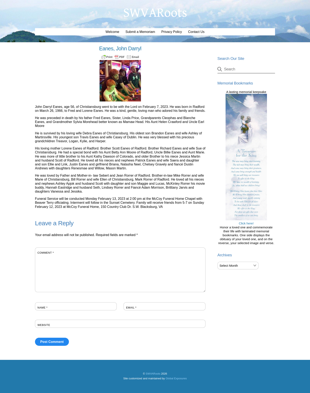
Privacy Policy (171, 32)
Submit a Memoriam (140, 32)
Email (131, 307)
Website (43, 325)
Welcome (112, 32)
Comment (45, 252)
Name (42, 307)
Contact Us (196, 32)
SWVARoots (153, 373)
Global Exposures (176, 378)
